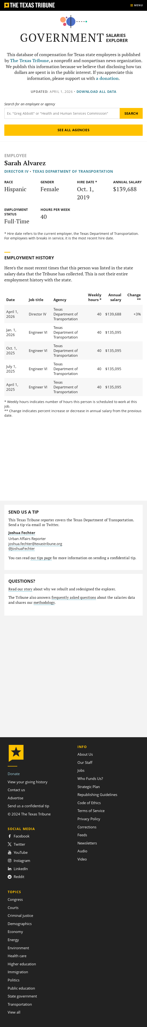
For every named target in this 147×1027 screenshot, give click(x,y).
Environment (18, 947)
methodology (44, 602)
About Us (85, 754)
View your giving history (27, 781)
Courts (13, 907)
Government (62, 37)
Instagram (19, 860)
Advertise (15, 797)
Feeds (82, 834)
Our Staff (84, 762)
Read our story (20, 589)
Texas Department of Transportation (73, 171)
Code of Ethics (89, 802)
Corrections (86, 827)
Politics (13, 980)
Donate (14, 773)
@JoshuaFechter (21, 548)
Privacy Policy (88, 818)
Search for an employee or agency (29, 104)
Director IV (16, 171)
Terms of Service (91, 810)
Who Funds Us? (90, 778)
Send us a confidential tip (28, 805)
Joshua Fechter (21, 532)
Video (82, 859)
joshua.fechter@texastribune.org (35, 543)
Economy (15, 931)
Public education (21, 988)
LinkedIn (18, 868)
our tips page (41, 558)
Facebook (18, 836)
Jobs (80, 770)
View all (14, 1012)
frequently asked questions (74, 597)
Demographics (20, 923)
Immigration (18, 971)
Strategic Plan (88, 786)
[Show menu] (136, 5)
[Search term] (62, 113)
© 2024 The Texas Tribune (29, 814)
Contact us (16, 789)
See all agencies (74, 130)
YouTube (18, 852)
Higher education (22, 964)
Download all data (96, 91)
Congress (15, 899)
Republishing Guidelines (97, 794)
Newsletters (87, 843)
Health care (17, 955)
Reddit (16, 876)
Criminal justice (20, 915)
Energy (13, 939)
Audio (82, 851)
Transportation (20, 1004)
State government (22, 996)
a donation (107, 78)
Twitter (16, 844)
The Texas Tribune (29, 60)
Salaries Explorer (117, 37)
